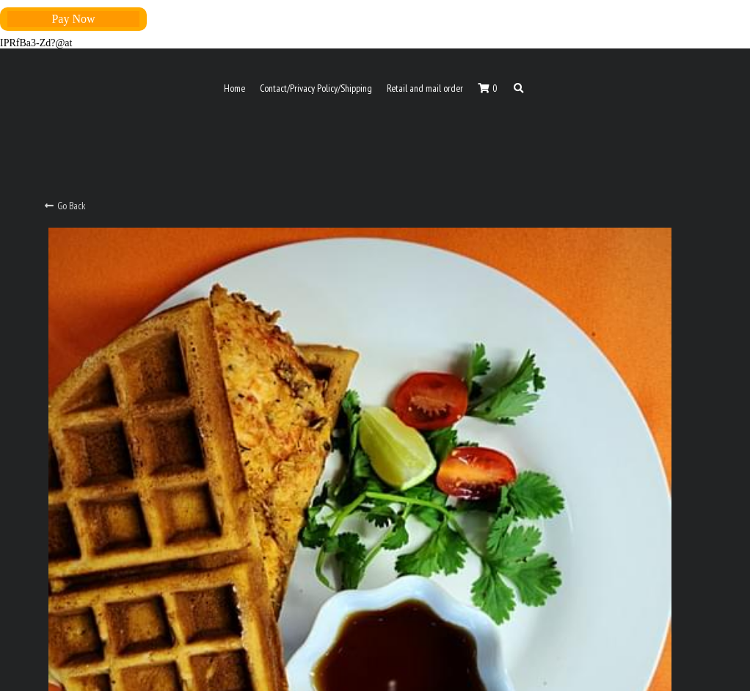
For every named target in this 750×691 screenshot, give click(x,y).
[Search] (518, 89)
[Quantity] (572, 368)
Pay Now (73, 18)
